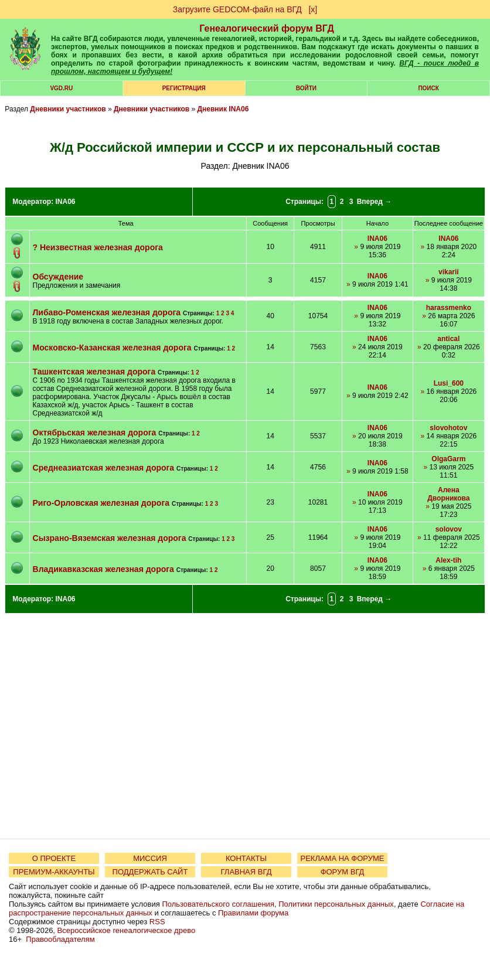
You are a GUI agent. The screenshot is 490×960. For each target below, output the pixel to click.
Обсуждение (58, 276)
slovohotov (448, 428)
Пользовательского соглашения (218, 904)
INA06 (66, 202)
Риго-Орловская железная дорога (101, 503)
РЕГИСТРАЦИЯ (184, 88)
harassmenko (448, 308)
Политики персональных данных (336, 904)
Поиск (428, 88)
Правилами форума (253, 912)
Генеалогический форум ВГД (266, 28)
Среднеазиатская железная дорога (104, 467)
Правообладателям (60, 939)
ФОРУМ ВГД (343, 871)
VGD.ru (61, 88)
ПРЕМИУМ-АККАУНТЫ (53, 871)
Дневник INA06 (223, 109)
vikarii (448, 272)
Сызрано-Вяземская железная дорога (109, 538)
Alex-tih (448, 560)
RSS (157, 921)
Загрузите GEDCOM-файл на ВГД (237, 9)
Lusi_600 (449, 383)
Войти (306, 88)
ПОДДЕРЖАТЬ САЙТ (150, 871)
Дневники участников (68, 109)
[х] (312, 9)
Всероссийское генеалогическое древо (126, 930)
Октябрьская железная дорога (94, 432)
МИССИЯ (150, 858)
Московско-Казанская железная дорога (112, 347)
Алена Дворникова (448, 494)
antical (448, 339)
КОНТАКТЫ (246, 858)
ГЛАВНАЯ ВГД (246, 871)
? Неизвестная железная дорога (98, 247)
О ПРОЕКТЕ (54, 858)
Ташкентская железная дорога (94, 371)
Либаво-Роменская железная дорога (107, 312)
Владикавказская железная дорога (103, 569)
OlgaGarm (448, 459)
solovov (448, 529)
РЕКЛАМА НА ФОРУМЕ (342, 858)
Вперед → (374, 202)
